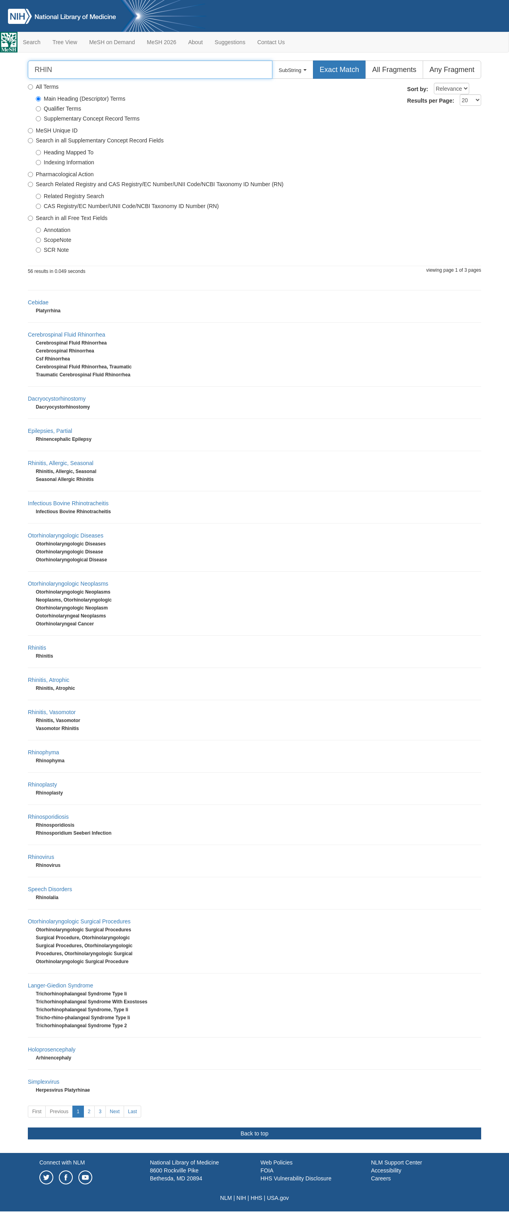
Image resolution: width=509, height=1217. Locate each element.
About (195, 42)
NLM (226, 1198)
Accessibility (386, 1170)
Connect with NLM (62, 1162)
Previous (59, 1111)
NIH (241, 1198)
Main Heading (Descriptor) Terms (80, 98)
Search (32, 42)
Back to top (254, 1133)
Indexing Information (65, 162)
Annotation (53, 230)
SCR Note (52, 250)
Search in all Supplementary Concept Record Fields (95, 140)
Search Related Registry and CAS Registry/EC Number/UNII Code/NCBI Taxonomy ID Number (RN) (156, 184)
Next (115, 1111)
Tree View (64, 42)
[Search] (150, 69)
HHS (256, 1198)
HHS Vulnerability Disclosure (295, 1178)
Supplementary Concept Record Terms (88, 118)
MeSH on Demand (112, 42)
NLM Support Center (396, 1162)
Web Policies (276, 1162)
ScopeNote (53, 240)
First (36, 1111)
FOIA (267, 1170)
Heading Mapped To (64, 152)
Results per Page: (430, 100)
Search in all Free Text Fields (67, 218)
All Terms (43, 87)
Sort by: (417, 89)
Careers (381, 1178)
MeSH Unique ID (53, 130)
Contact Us (271, 42)
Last (132, 1111)
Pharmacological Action (61, 174)
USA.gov (278, 1198)
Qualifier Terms (58, 108)
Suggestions (230, 42)
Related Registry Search (70, 196)
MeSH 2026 (161, 42)
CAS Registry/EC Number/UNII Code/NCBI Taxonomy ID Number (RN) (127, 206)
